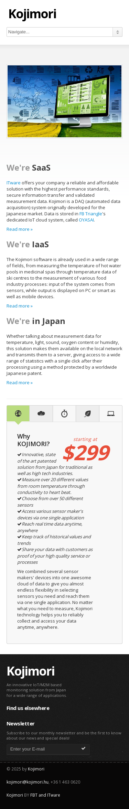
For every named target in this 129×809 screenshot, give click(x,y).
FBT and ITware (45, 795)
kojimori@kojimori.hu (28, 782)
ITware (14, 183)
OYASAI (86, 220)
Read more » (20, 229)
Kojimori (32, 14)
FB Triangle (90, 214)
